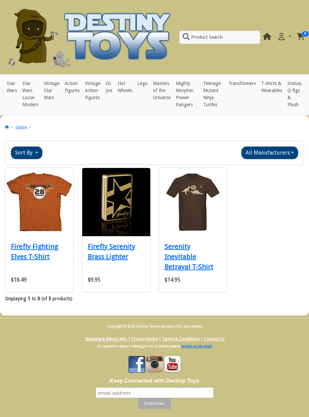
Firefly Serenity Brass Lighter (111, 252)
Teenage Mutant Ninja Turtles (212, 94)
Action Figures (72, 87)
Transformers (242, 83)
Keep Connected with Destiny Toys (154, 381)
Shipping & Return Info (106, 339)
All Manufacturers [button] (268, 152)
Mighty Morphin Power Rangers (184, 94)
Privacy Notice (144, 339)
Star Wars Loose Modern (30, 94)
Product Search (202, 37)
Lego (142, 83)
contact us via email (196, 346)
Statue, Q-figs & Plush (294, 94)
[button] (284, 37)
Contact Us (214, 339)
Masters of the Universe (162, 90)
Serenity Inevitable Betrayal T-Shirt (188, 257)
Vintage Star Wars (51, 90)
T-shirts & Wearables (271, 87)
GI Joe (109, 87)
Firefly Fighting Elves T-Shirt (34, 252)
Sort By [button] (24, 152)
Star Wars (12, 87)
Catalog (21, 127)
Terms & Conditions (180, 339)
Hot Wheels (125, 87)
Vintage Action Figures (92, 90)
